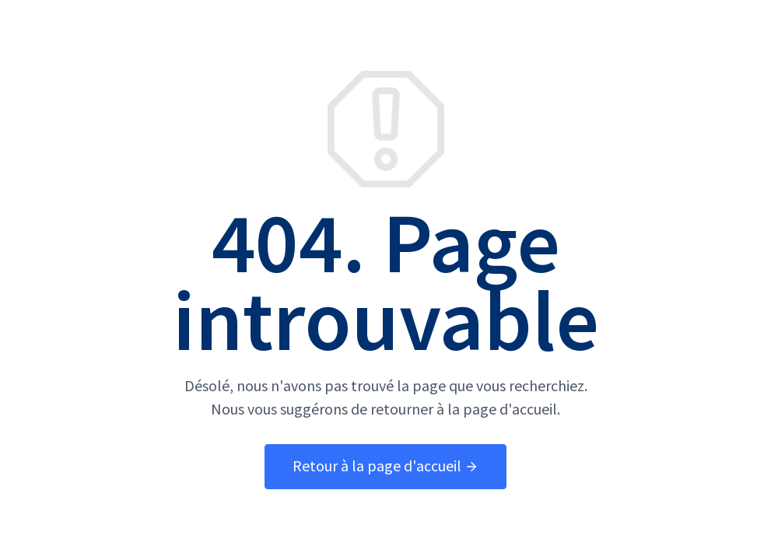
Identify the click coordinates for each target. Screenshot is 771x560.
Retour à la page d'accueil (385, 466)
